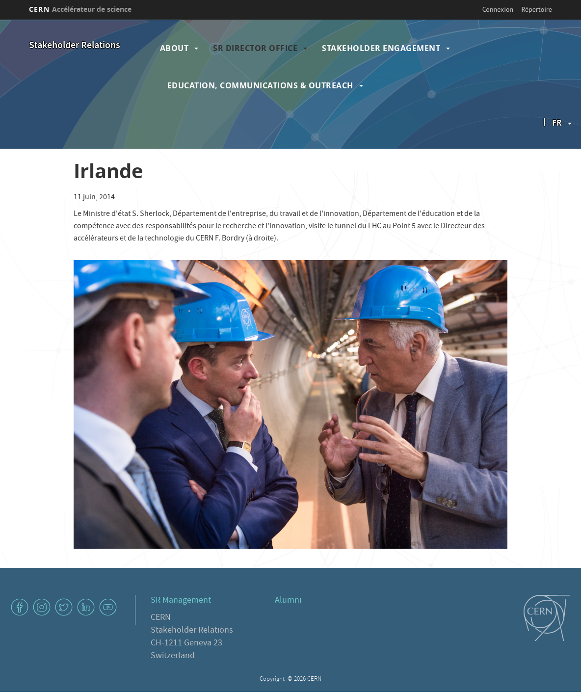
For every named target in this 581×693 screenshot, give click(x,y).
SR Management (181, 601)
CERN (80, 9)
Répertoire (536, 9)
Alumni (288, 601)
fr (557, 122)
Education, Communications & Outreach (260, 85)
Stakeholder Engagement (381, 48)
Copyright (273, 679)
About (174, 48)
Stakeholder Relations (74, 45)
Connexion (497, 9)
